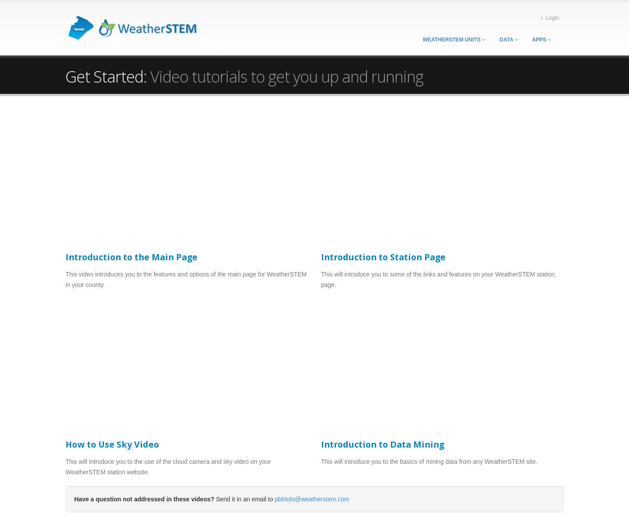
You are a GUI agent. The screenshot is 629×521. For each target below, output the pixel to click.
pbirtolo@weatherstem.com (312, 499)
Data (509, 40)
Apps (541, 40)
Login (550, 18)
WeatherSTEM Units (454, 40)
